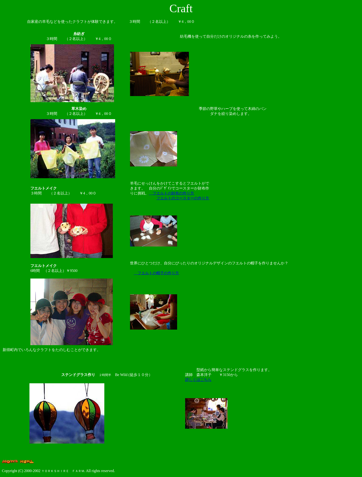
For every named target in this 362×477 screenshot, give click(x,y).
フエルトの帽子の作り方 (156, 273)
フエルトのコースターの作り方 (182, 198)
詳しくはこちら (198, 380)
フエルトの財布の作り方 (171, 193)
